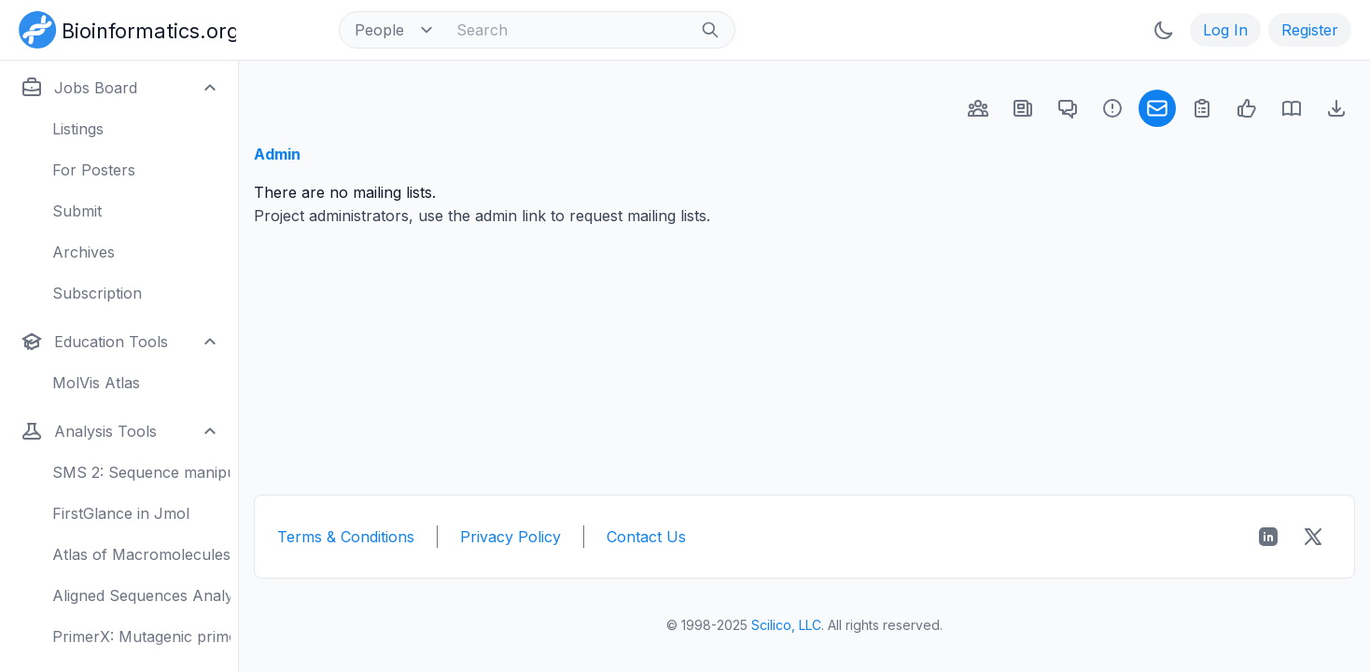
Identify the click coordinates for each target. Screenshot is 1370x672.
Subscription (97, 293)
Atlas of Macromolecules (141, 554)
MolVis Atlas (96, 382)
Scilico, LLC (786, 625)
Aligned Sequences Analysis (141, 595)
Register (1309, 30)
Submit (77, 211)
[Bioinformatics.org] (123, 28)
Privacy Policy (510, 536)
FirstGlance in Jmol (120, 513)
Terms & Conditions (345, 536)
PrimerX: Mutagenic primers (141, 636)
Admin (277, 154)
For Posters (93, 170)
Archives (83, 252)
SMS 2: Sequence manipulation (141, 472)
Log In (1225, 30)
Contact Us (646, 536)
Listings (78, 128)
